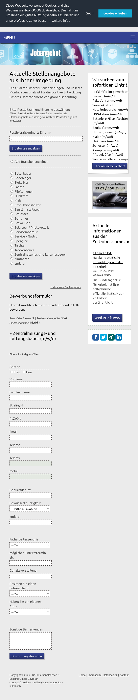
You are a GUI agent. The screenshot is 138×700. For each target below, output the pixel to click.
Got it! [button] (90, 13)
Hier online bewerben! (110, 166)
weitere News (107, 317)
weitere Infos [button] (61, 20)
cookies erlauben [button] (115, 13)
